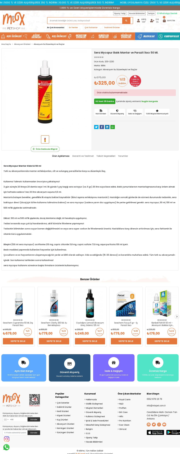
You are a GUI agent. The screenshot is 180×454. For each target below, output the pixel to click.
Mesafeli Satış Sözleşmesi (98, 424)
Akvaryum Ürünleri (65, 423)
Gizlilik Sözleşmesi (94, 402)
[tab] (60, 156)
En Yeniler (73, 27)
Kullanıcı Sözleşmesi (95, 415)
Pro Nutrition (125, 419)
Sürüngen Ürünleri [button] (126, 36)
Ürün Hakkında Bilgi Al (45, 149)
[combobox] (6, 418)
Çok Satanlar (91, 27)
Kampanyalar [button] (171, 36)
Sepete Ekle (18, 341)
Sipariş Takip (119, 13)
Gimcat (123, 428)
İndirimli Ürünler (112, 27)
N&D (121, 402)
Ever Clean (124, 424)
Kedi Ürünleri (63, 410)
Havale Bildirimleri (137, 13)
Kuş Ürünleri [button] (59, 36)
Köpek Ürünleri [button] (36, 36)
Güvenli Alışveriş (93, 411)
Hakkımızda (91, 398)
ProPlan (122, 407)
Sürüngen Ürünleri (65, 431)
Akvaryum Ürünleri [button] (81, 36)
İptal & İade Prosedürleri (97, 419)
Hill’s (121, 415)
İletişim (151, 13)
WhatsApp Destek (167, 13)
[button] (169, 20)
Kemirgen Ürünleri (65, 427)
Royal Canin (125, 398)
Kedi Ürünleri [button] (14, 36)
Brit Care (123, 411)
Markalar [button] (149, 36)
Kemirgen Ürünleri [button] (103, 36)
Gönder (33, 418)
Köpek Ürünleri (63, 414)
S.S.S (88, 432)
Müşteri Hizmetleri (94, 407)
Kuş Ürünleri (62, 418)
